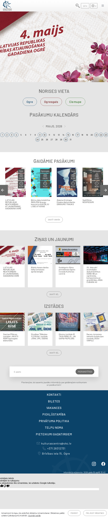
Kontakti (54, 394)
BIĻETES (54, 401)
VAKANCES (54, 407)
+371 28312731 (54, 448)
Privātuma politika (54, 421)
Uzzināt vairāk (34, 515)
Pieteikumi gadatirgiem (54, 434)
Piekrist (74, 513)
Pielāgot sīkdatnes (95, 513)
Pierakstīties (85, 371)
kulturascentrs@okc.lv (54, 443)
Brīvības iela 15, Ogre (54, 453)
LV (84, 6)
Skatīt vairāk (54, 220)
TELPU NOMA (54, 427)
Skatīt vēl (54, 294)
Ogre (30, 101)
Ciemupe (75, 101)
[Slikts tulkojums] (6, 486)
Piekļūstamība (54, 414)
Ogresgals (51, 101)
